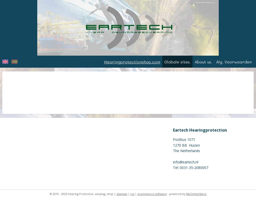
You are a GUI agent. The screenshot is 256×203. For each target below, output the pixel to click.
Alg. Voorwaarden (234, 61)
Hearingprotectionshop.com (132, 61)
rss (132, 194)
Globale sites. (177, 61)
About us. (203, 61)
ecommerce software (152, 194)
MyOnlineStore (196, 194)
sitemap (121, 194)
